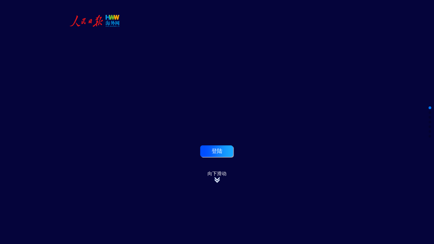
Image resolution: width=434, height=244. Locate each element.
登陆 (217, 151)
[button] (430, 107)
